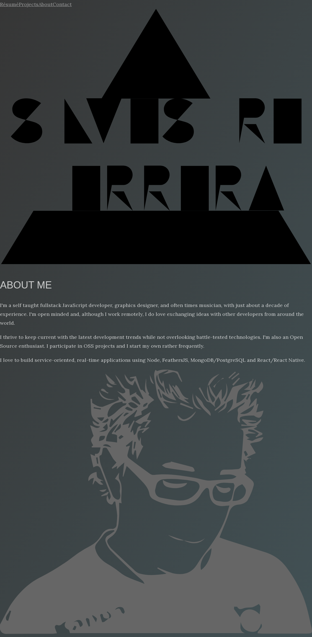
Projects (28, 4)
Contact (62, 4)
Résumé (9, 4)
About (45, 4)
